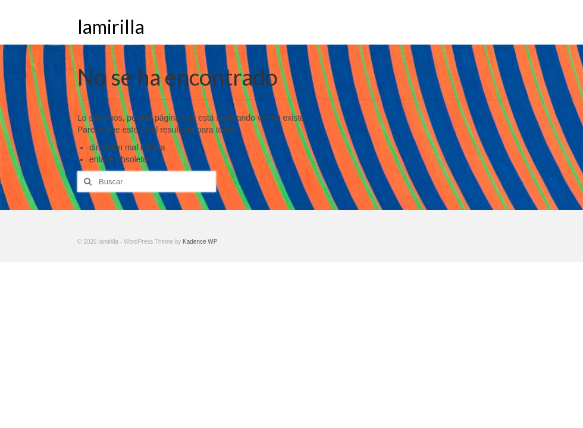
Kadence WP (200, 241)
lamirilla (111, 26)
